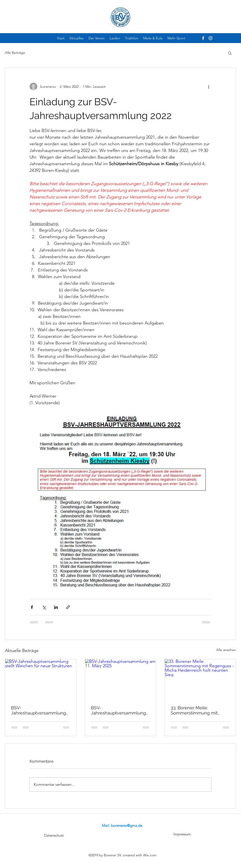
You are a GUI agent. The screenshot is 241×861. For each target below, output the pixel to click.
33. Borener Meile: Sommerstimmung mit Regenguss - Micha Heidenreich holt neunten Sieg (197, 710)
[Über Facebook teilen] (32, 607)
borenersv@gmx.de (126, 825)
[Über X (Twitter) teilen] (44, 607)
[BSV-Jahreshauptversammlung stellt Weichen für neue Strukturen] (40, 679)
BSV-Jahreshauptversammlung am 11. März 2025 (118, 710)
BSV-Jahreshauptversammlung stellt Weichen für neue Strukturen (38, 710)
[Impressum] (182, 834)
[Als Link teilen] (68, 607)
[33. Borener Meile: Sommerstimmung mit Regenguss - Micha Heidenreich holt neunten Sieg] (200, 679)
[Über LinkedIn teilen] (56, 607)
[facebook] (203, 38)
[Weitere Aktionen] (208, 86)
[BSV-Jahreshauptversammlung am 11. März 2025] (120, 679)
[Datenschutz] (53, 835)
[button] (229, 53)
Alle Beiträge (15, 52)
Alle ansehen (226, 650)
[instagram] (210, 38)
